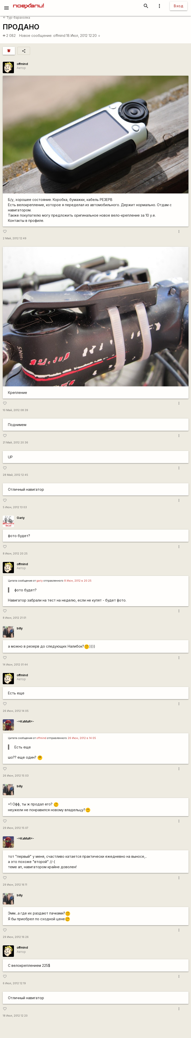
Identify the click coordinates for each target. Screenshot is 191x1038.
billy (20, 628)
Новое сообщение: (35, 35)
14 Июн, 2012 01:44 (15, 664)
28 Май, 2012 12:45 (15, 475)
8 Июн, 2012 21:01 (14, 617)
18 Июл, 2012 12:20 (83, 35)
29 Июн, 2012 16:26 (16, 937)
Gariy (21, 518)
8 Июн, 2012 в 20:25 (78, 580)
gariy (40, 580)
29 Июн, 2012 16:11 (15, 884)
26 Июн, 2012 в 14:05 (82, 738)
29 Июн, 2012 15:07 (15, 828)
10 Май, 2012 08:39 (15, 410)
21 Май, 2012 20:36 (15, 442)
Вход (178, 6)
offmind (59, 35)
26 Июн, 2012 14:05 (16, 711)
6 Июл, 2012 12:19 (14, 983)
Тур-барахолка (16, 17)
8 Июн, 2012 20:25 (15, 553)
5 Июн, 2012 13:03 (15, 507)
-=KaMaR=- (25, 721)
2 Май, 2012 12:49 (14, 238)
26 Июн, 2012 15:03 (16, 775)
